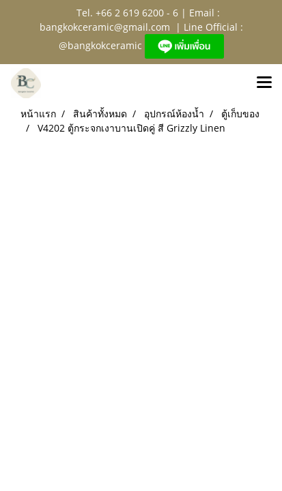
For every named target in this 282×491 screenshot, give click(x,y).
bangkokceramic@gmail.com (105, 26)
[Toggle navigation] (264, 83)
